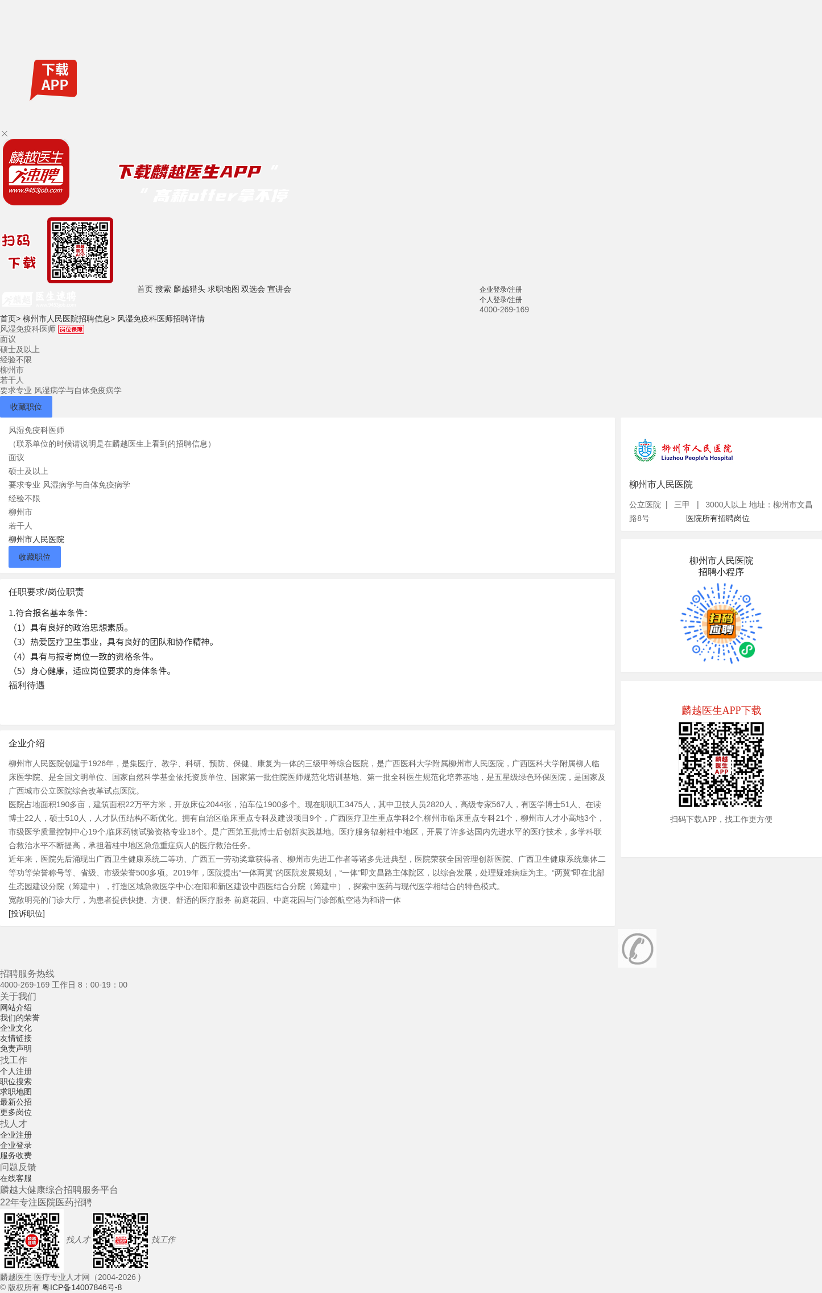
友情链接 (16, 1038)
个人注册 (16, 1071)
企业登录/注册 (501, 290)
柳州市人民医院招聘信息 (69, 318)
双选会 (253, 289)
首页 (145, 289)
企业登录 (16, 1145)
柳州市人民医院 (36, 539)
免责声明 (16, 1048)
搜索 (163, 289)
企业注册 (16, 1134)
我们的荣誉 (20, 1017)
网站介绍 (16, 1007)
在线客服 (16, 1178)
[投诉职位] (27, 913)
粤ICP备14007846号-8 (82, 1287)
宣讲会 (279, 289)
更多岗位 (16, 1112)
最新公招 (16, 1101)
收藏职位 (26, 406)
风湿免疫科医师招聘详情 (161, 318)
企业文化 (16, 1027)
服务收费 (16, 1155)
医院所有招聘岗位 (718, 518)
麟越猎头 (189, 289)
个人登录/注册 (501, 300)
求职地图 (223, 289)
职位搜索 (16, 1081)
